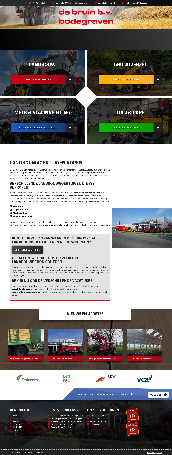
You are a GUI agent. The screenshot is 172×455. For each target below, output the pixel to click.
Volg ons (158, 395)
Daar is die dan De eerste (61, 427)
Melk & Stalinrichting (62, 34)
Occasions (127, 34)
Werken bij (13, 43)
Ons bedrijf (17, 427)
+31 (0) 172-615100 (36, 2)
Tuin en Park (108, 34)
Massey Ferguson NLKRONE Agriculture (67, 415)
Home (12, 34)
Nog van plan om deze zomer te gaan (66, 418)
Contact (29, 43)
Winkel (157, 34)
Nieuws (143, 34)
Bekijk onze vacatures (27, 250)
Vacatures (17, 424)
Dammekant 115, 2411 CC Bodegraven (72, 2)
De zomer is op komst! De (61, 424)
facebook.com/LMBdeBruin (136, 2)
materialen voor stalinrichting (58, 224)
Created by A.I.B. (154, 452)
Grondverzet (87, 34)
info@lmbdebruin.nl (106, 2)
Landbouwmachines (32, 34)
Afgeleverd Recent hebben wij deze (66, 421)
